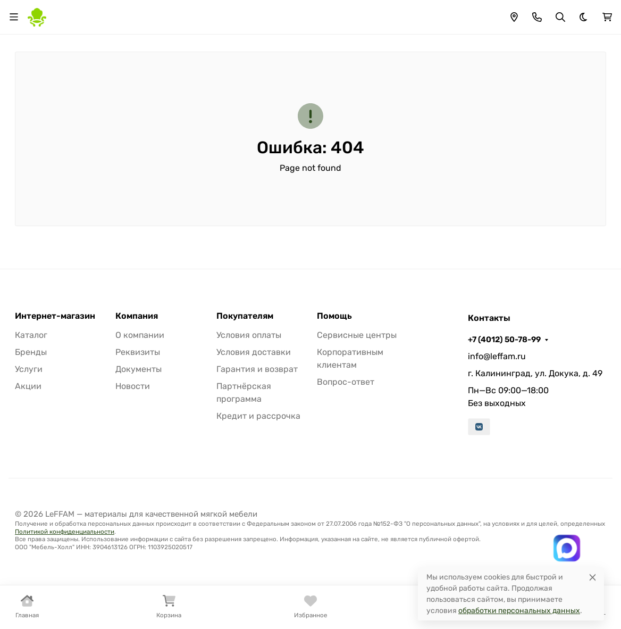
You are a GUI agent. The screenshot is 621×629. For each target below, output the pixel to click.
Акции (28, 386)
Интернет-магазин (55, 316)
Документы (138, 369)
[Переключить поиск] (560, 17)
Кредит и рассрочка (258, 416)
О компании (139, 335)
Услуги (29, 369)
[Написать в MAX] (566, 548)
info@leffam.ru (497, 356)
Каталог (31, 335)
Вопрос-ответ (345, 382)
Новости (132, 386)
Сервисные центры (357, 335)
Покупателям (244, 316)
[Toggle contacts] (537, 17)
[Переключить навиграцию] (13, 17)
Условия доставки (253, 352)
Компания (136, 316)
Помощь (334, 316)
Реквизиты (137, 352)
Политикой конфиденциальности (64, 531)
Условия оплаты (248, 335)
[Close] (592, 577)
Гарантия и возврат (257, 369)
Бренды (31, 352)
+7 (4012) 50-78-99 (504, 339)
